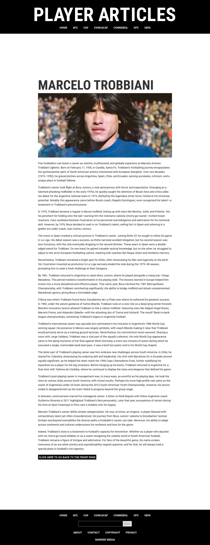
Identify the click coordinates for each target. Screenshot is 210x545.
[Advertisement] (105, 56)
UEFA (147, 28)
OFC (136, 28)
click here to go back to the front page (67, 457)
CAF (85, 28)
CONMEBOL (121, 28)
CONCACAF (101, 28)
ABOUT (77, 533)
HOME (63, 28)
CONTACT (94, 533)
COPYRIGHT (112, 533)
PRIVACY (131, 533)
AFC (75, 28)
